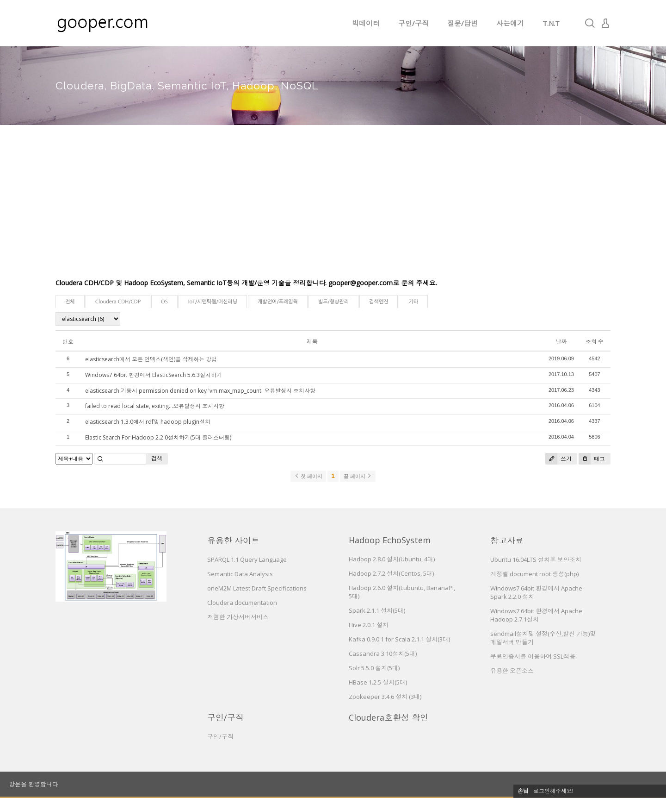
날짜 (561, 342)
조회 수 (595, 342)
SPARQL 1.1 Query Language (247, 559)
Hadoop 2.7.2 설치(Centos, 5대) (391, 573)
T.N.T (551, 23)
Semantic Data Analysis (240, 574)
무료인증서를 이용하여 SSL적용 (532, 656)
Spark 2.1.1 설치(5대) (377, 610)
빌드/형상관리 (333, 301)
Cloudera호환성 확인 (388, 717)
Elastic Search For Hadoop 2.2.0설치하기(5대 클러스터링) (158, 437)
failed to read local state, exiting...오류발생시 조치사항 (154, 406)
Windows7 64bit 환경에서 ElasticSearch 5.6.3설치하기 (153, 375)
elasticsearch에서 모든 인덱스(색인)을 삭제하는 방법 (151, 359)
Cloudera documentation (242, 602)
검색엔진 (378, 301)
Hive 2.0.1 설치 (368, 625)
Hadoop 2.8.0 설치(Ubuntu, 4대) (392, 559)
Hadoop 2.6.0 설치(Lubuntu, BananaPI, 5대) (402, 592)
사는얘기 (510, 23)
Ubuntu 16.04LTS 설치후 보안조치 (535, 559)
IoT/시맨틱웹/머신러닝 (212, 301)
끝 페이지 (358, 476)
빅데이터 (366, 23)
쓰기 (558, 459)
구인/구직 (413, 23)
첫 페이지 (308, 476)
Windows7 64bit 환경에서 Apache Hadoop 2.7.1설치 (536, 615)
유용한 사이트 (233, 540)
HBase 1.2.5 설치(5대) (378, 682)
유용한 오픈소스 (512, 670)
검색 (156, 458)
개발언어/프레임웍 (278, 301)
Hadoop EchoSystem (390, 540)
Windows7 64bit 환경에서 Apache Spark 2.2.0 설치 (536, 592)
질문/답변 (462, 23)
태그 (592, 459)
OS (164, 301)
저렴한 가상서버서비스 (238, 617)
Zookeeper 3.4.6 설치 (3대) (385, 696)
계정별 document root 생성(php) (534, 574)
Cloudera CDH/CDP (118, 301)
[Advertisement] (333, 208)
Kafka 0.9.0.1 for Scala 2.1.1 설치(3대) (399, 639)
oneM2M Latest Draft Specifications (257, 588)
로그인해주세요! (553, 791)
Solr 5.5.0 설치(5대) (374, 668)
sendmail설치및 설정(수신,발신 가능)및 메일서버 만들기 (543, 637)
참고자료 (507, 540)
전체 (70, 301)
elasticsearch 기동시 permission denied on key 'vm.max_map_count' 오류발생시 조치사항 (200, 391)
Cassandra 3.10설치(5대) (383, 653)
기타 (413, 301)
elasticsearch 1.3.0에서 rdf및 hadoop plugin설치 (147, 422)
